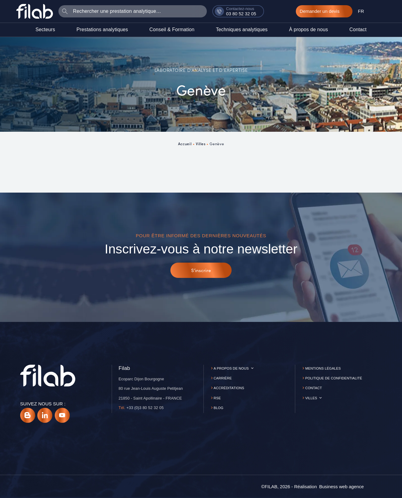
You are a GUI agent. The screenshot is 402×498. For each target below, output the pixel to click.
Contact (313, 388)
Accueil (185, 143)
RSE (217, 398)
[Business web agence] (341, 486)
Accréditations (229, 388)
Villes (201, 143)
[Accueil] (34, 11)
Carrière (223, 378)
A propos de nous (231, 368)
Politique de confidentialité (333, 378)
